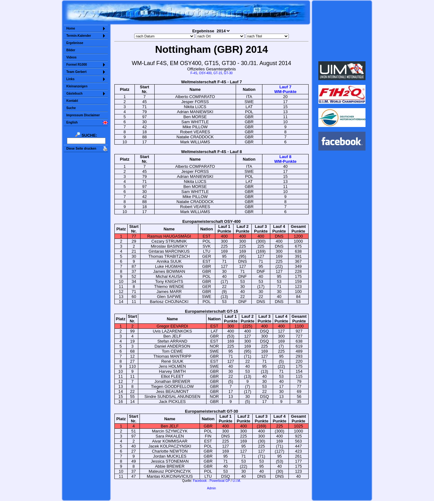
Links (70, 79)
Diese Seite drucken (81, 148)
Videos (71, 57)
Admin (211, 488)
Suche (71, 108)
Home (70, 28)
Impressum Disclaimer (83, 115)
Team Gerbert (76, 72)
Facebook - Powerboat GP (211, 480)
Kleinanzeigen (76, 86)
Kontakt (72, 100)
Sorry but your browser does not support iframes (342, 30)
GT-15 (217, 73)
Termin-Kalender (78, 35)
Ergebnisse (74, 43)
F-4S (193, 73)
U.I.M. (237, 480)
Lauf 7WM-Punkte (285, 89)
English (72, 122)
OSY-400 (205, 73)
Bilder (70, 50)
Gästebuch (74, 93)
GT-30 (228, 73)
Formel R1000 (76, 64)
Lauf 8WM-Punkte (285, 159)
